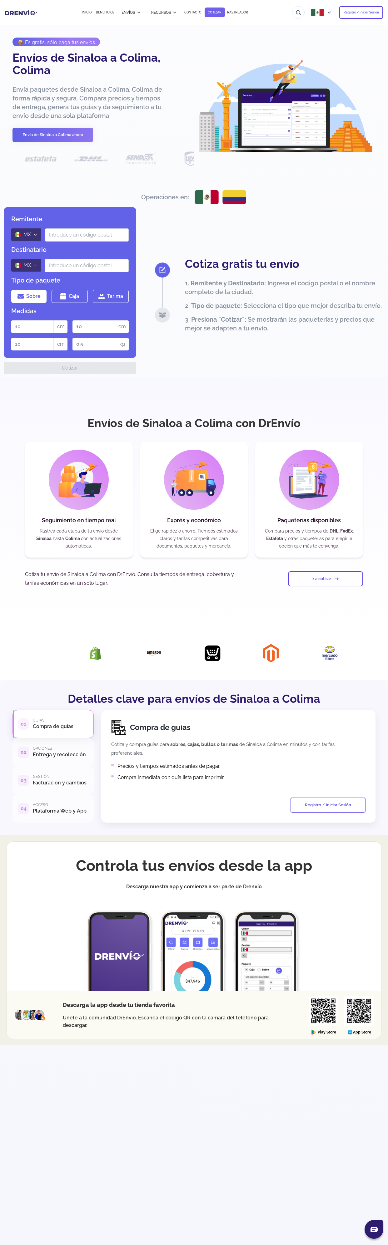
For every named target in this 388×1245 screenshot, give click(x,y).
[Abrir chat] (374, 1229)
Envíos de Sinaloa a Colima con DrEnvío (194, 423)
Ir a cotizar (325, 579)
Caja (69, 296)
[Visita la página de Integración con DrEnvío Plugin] (53, 653)
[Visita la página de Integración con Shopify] (112, 653)
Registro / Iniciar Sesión (361, 12)
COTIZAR (214, 12)
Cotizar (70, 368)
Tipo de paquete (35, 280)
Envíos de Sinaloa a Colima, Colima (86, 63)
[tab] (53, 724)
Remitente (26, 219)
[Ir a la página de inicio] (21, 12)
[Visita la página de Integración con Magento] (288, 653)
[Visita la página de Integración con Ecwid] (229, 653)
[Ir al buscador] (298, 12)
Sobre (29, 296)
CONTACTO (192, 12)
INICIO (87, 12)
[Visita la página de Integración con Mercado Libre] (346, 653)
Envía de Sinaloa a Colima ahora (52, 134)
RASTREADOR (237, 12)
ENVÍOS (131, 12)
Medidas (24, 311)
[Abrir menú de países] (321, 12)
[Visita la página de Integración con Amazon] (170, 653)
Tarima (110, 296)
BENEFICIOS (105, 12)
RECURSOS (164, 12)
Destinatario (29, 249)
